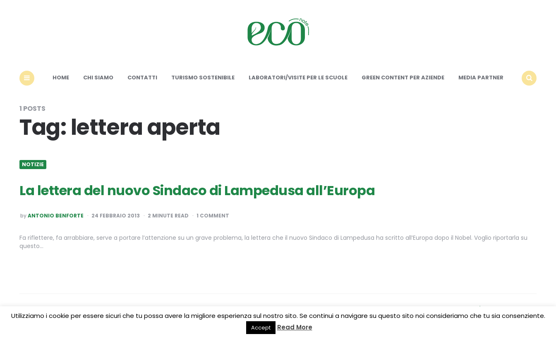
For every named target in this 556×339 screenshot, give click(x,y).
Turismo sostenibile (203, 77)
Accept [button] (261, 328)
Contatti (142, 77)
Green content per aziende (403, 77)
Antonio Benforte (56, 216)
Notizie (33, 164)
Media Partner (480, 77)
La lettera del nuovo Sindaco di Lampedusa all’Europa (197, 190)
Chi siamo (98, 77)
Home (61, 77)
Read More (294, 327)
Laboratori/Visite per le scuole (298, 77)
